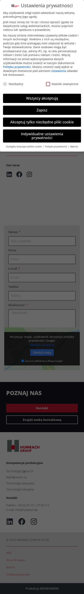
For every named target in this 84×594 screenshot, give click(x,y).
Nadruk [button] (74, 146)
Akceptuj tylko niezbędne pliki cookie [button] (42, 121)
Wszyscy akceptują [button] (42, 97)
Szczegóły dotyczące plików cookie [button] (24, 146)
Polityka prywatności (17, 66)
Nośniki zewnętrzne (62, 83)
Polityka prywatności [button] (56, 146)
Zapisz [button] (42, 109)
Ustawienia (58, 70)
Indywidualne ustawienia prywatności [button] (42, 135)
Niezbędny (13, 83)
